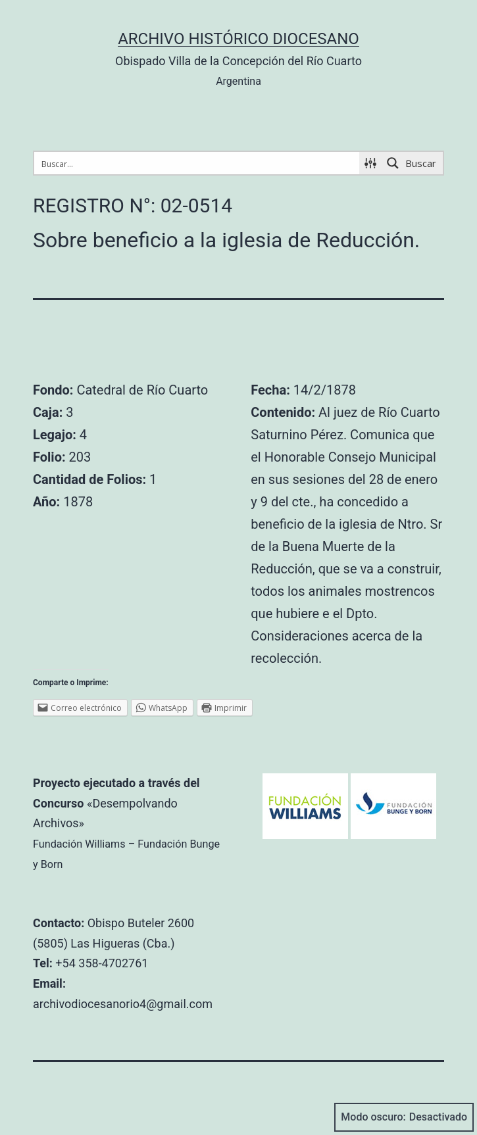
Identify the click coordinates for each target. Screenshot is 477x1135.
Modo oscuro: (404, 1117)
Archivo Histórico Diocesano (238, 39)
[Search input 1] (197, 163)
